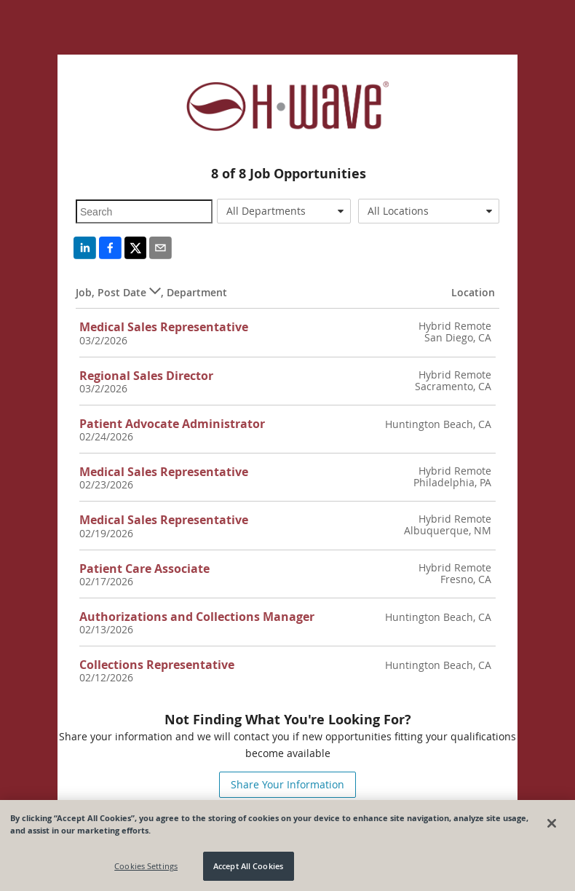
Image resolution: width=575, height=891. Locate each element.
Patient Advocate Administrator (172, 424)
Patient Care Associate (144, 569)
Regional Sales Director (146, 376)
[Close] (552, 823)
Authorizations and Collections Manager (196, 617)
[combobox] (284, 211)
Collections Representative (156, 665)
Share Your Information (287, 784)
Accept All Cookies (248, 865)
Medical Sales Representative (163, 327)
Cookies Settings (146, 865)
